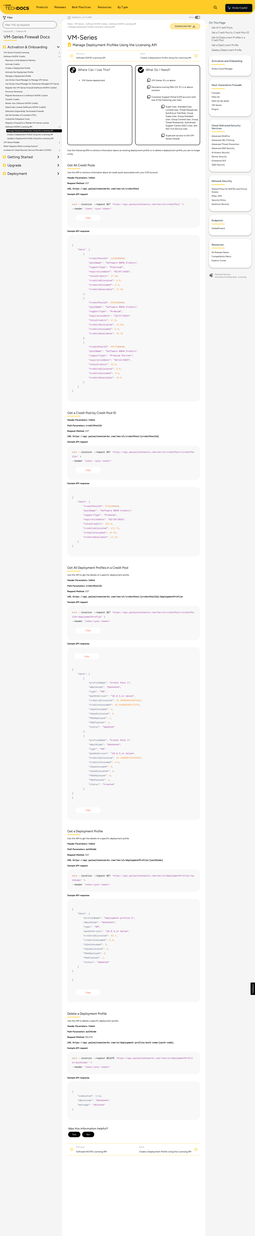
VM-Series (79, 24)
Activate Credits (12, 64)
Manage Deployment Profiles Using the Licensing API (30, 131)
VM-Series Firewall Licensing (16, 53)
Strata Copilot (237, 8)
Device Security (219, 156)
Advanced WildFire (221, 136)
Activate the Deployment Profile (19, 72)
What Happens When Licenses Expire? (21, 146)
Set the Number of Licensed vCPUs (20, 115)
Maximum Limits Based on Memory (20, 60)
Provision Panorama (13, 91)
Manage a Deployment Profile (18, 76)
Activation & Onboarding (27, 47)
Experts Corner (219, 260)
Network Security (222, 274)
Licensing (242, 277)
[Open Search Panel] (215, 8)
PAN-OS (216, 97)
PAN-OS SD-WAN (220, 101)
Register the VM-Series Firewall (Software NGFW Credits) (31, 88)
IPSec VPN (217, 196)
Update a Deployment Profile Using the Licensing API (30, 138)
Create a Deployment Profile (17, 68)
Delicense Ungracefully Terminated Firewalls (24, 111)
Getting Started (20, 157)
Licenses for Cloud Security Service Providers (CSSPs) (27, 150)
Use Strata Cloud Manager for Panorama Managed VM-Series (32, 84)
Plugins (215, 109)
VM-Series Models (11, 142)
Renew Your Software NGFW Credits (21, 103)
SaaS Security (218, 164)
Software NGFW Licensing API (18, 127)
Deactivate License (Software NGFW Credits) (25, 107)
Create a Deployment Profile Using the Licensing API (30, 134)
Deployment (17, 174)
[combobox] (30, 24)
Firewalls (216, 93)
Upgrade (14, 165)
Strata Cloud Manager (222, 69)
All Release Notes (220, 252)
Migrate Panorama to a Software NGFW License (26, 95)
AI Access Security (221, 152)
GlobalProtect (218, 228)
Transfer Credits (12, 99)
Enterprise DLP (219, 160)
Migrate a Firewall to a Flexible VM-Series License (27, 123)
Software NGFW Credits (14, 56)
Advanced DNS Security (223, 148)
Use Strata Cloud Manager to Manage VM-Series (26, 80)
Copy (88, 218)
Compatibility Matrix (221, 256)
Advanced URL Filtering (223, 140)
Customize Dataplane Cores (17, 119)
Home (69, 24)
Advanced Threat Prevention (225, 144)
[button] (253, 989)
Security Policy (219, 200)
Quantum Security (220, 204)
